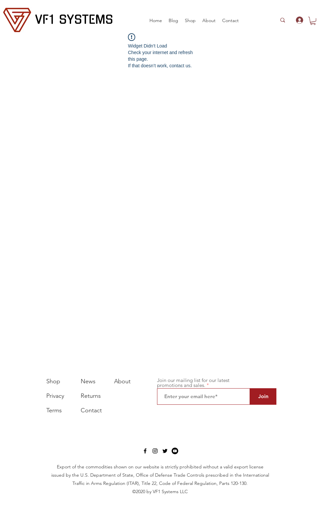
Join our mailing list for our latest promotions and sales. (193, 383)
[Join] (263, 396)
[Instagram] (155, 451)
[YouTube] (175, 451)
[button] (190, 20)
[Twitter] (165, 451)
